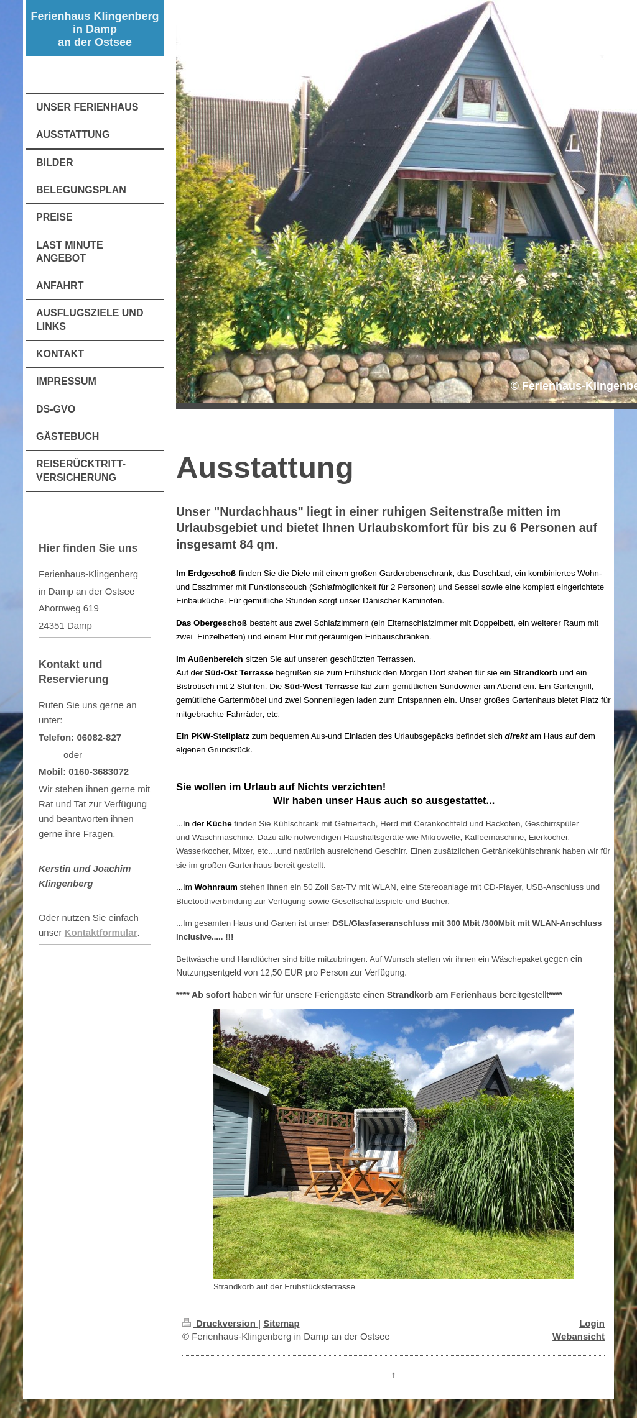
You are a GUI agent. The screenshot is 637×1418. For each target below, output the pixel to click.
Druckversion (220, 1323)
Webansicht (578, 1336)
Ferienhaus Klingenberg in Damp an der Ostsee (94, 29)
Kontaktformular (101, 932)
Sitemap (281, 1323)
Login (592, 1323)
